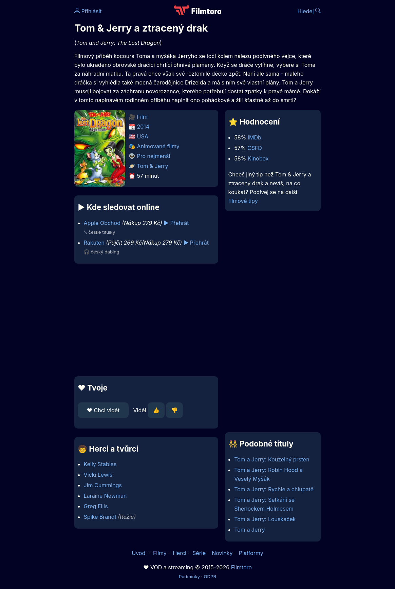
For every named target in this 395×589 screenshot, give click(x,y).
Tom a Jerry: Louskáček (265, 519)
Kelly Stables (100, 464)
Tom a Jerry (249, 529)
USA (142, 136)
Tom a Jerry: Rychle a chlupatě (274, 489)
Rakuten (94, 242)
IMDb (254, 137)
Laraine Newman (105, 495)
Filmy (160, 553)
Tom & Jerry (152, 166)
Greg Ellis (96, 506)
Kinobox (258, 158)
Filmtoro (241, 567)
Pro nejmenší (153, 156)
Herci (179, 553)
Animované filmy (158, 146)
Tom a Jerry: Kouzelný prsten (271, 459)
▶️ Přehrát (176, 223)
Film (142, 116)
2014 (143, 126)
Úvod (139, 553)
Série (199, 553)
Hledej (309, 11)
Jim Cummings (103, 485)
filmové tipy (243, 200)
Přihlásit (88, 11)
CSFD (254, 148)
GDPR (210, 576)
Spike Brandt (100, 516)
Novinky (222, 553)
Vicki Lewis (98, 474)
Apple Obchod (102, 223)
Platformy (251, 553)
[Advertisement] (144, 319)
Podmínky (189, 576)
